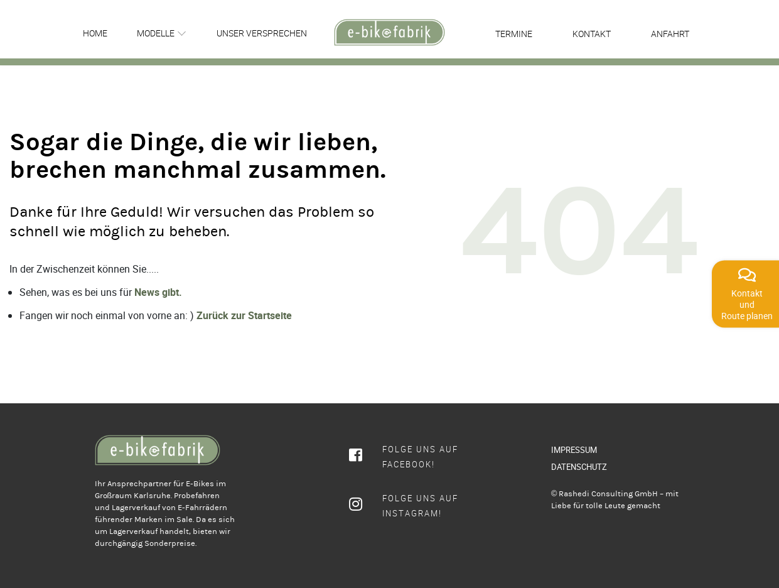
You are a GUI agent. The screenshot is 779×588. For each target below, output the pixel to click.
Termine (513, 34)
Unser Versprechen (262, 33)
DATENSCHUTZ (579, 466)
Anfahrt (670, 34)
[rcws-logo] (389, 32)
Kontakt (591, 34)
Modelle (156, 33)
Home (95, 33)
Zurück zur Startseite (244, 315)
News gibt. (158, 292)
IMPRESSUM (574, 449)
